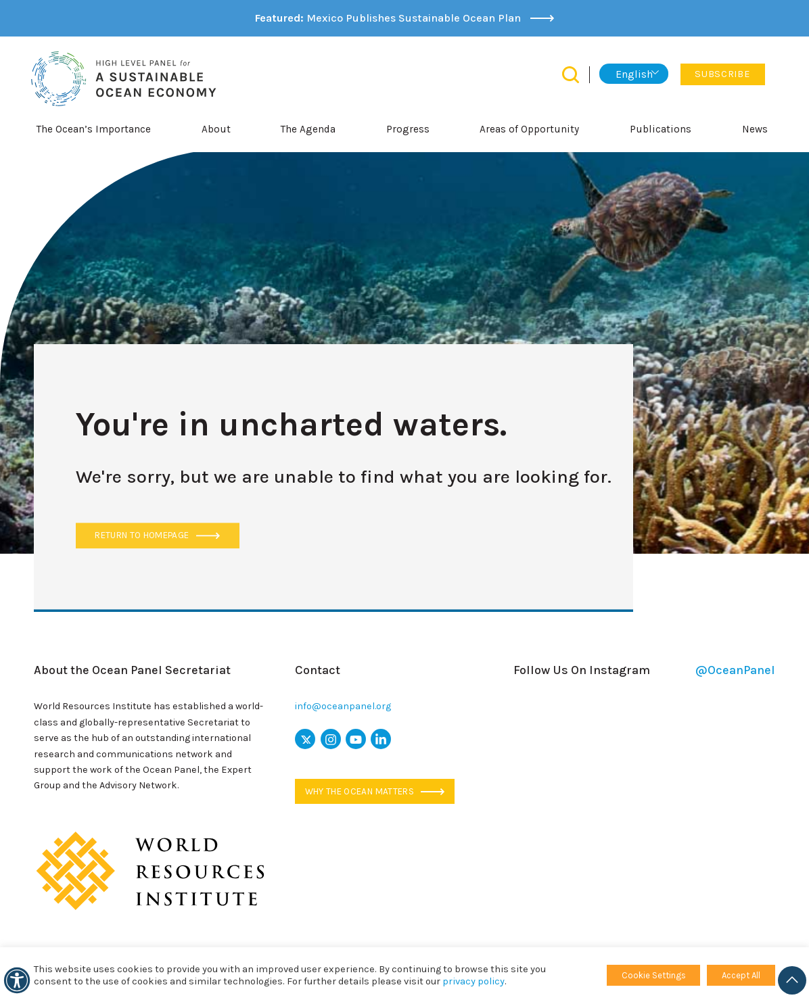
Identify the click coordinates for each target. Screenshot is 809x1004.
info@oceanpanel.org (343, 706)
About (216, 129)
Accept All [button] (741, 975)
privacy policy (473, 981)
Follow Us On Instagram (644, 670)
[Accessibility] (17, 980)
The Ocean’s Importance (94, 129)
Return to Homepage (157, 536)
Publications (660, 129)
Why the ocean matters (375, 791)
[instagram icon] (331, 739)
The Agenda (308, 129)
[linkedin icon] (381, 739)
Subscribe (722, 74)
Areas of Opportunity (529, 129)
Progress (408, 129)
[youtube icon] (356, 739)
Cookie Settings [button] (654, 975)
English (634, 74)
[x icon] (305, 739)
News (755, 129)
